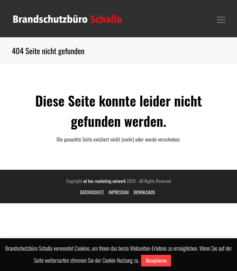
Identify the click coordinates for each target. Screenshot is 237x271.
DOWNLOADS (144, 192)
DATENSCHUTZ (92, 192)
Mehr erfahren (187, 260)
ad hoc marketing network (104, 181)
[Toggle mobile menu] (221, 18)
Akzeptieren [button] (156, 260)
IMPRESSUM (119, 192)
